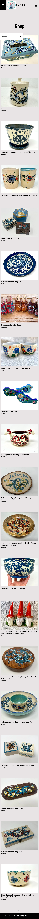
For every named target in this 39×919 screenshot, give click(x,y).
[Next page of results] (23, 910)
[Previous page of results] (16, 910)
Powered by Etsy (21, 916)
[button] (11, 36)
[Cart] (36, 5)
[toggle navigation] (3, 5)
